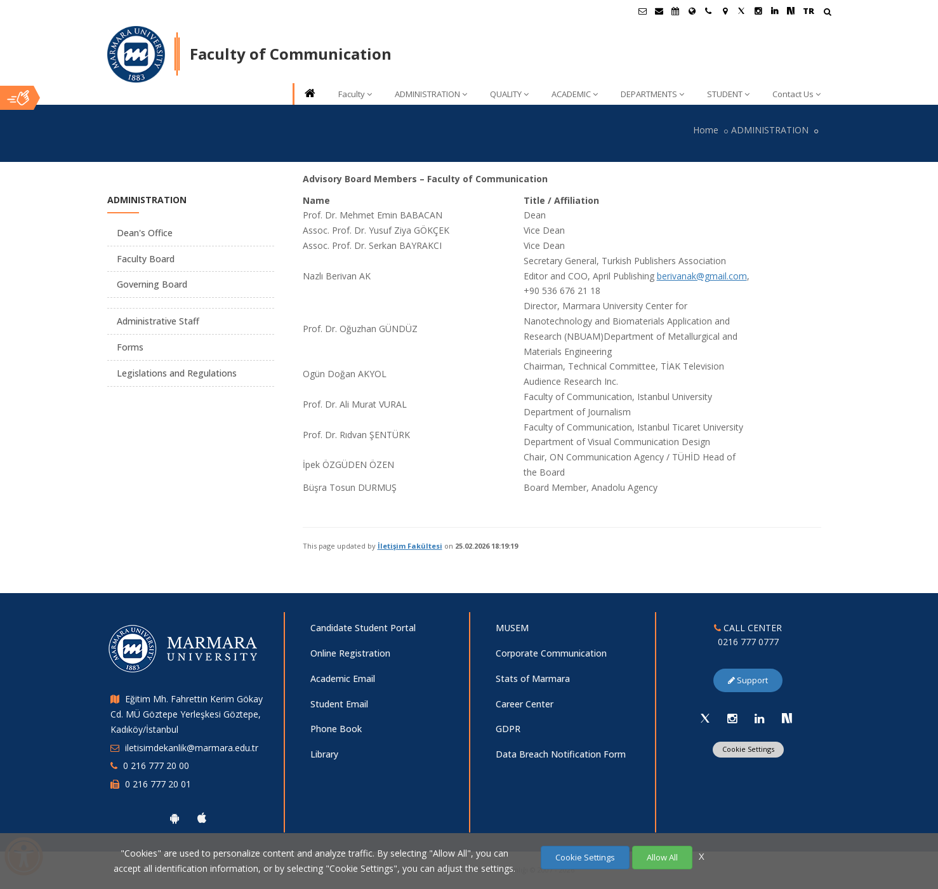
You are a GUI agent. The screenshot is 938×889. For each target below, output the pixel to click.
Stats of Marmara (533, 678)
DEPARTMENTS (652, 94)
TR (808, 11)
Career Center (524, 704)
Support (748, 680)
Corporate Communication (551, 653)
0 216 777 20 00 (156, 765)
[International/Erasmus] (691, 10)
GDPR (508, 729)
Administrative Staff (158, 321)
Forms (130, 347)
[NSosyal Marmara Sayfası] (790, 10)
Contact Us (796, 94)
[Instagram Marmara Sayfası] (757, 10)
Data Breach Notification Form (561, 754)
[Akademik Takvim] (675, 10)
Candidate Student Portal (363, 628)
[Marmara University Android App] (174, 818)
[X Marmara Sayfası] (741, 10)
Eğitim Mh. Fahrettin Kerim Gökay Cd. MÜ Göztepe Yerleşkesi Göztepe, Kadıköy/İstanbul (186, 714)
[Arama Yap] (827, 13)
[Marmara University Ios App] (202, 818)
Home (705, 130)
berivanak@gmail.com (702, 276)
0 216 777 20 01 (158, 784)
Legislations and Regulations (177, 373)
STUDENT (728, 94)
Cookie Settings (748, 749)
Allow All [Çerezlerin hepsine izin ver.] (662, 857)
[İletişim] (708, 10)
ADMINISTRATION (431, 94)
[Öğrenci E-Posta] (642, 10)
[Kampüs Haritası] (724, 10)
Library (324, 754)
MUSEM (512, 628)
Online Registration (350, 653)
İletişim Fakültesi (410, 546)
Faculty (355, 94)
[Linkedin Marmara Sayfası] (774, 10)
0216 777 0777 (748, 642)
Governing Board (152, 284)
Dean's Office (145, 233)
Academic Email (342, 678)
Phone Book (336, 729)
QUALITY (509, 94)
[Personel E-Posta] (658, 10)
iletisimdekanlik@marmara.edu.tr (191, 748)
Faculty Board (146, 259)
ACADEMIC (575, 94)
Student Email (339, 704)
